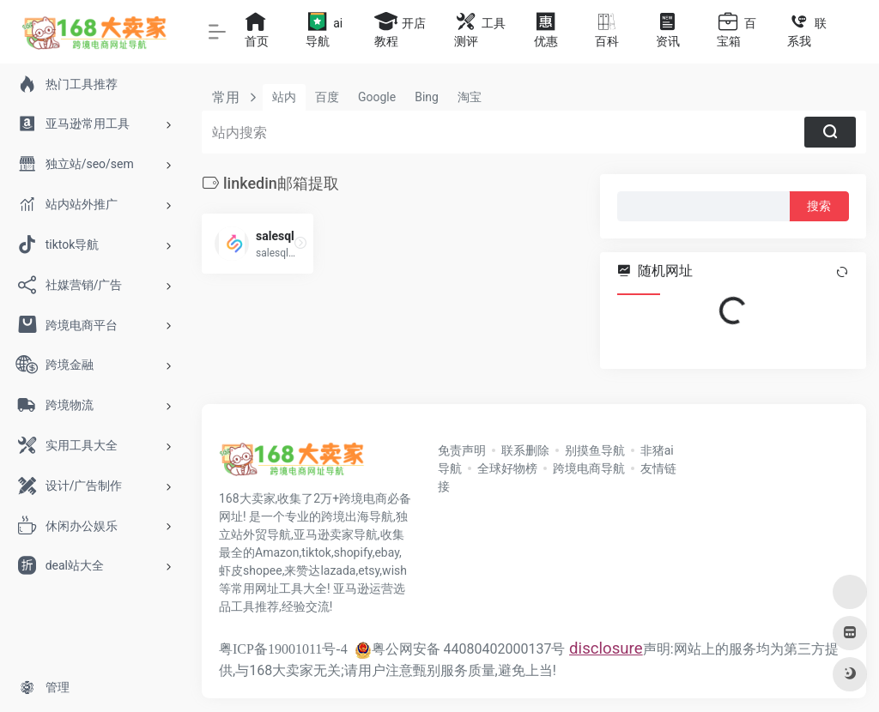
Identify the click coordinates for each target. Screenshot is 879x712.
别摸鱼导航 (595, 450)
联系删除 (525, 450)
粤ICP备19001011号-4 (283, 649)
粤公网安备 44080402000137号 (460, 649)
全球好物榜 (507, 468)
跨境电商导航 (589, 468)
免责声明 (462, 450)
